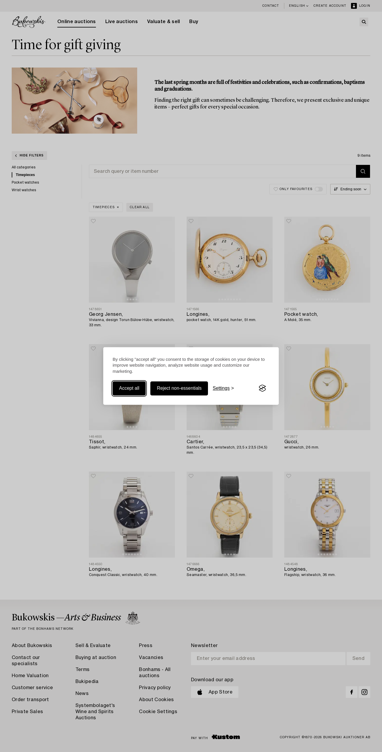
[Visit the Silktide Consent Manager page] (262, 388)
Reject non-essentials (179, 388)
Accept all (129, 388)
